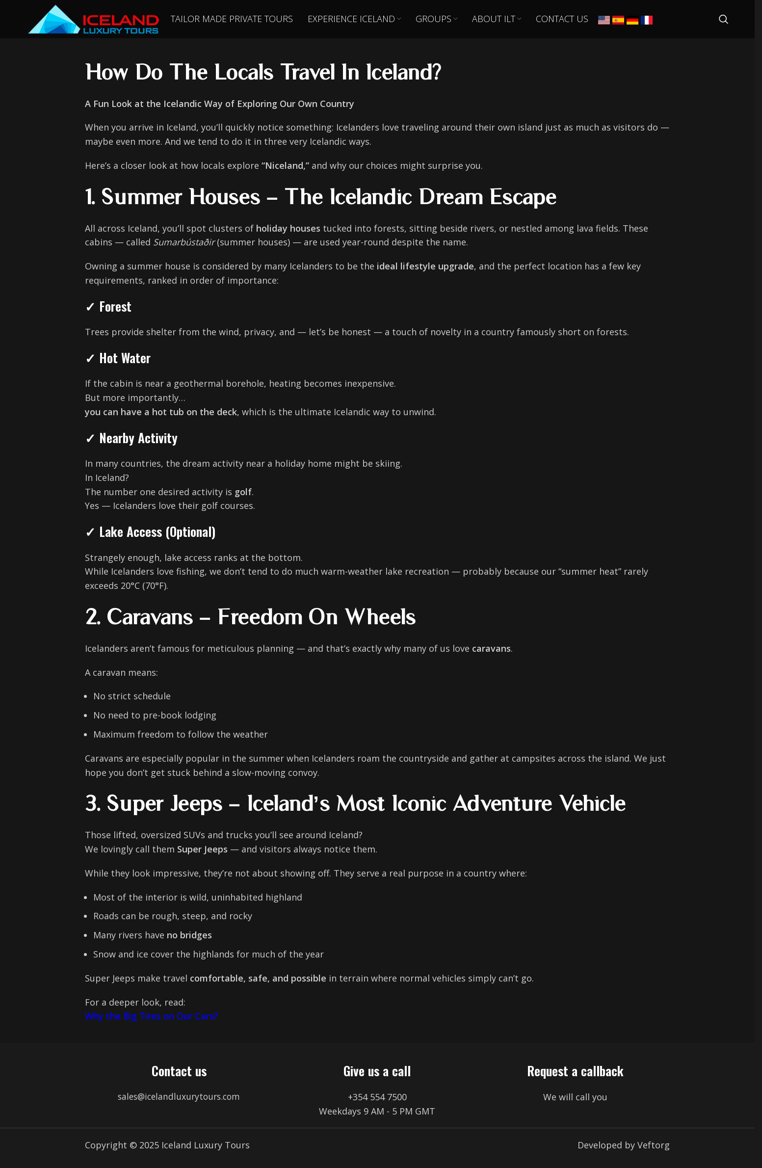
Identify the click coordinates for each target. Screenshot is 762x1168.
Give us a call (377, 1076)
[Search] (724, 22)
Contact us (179, 1076)
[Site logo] (99, 21)
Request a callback (575, 1076)
